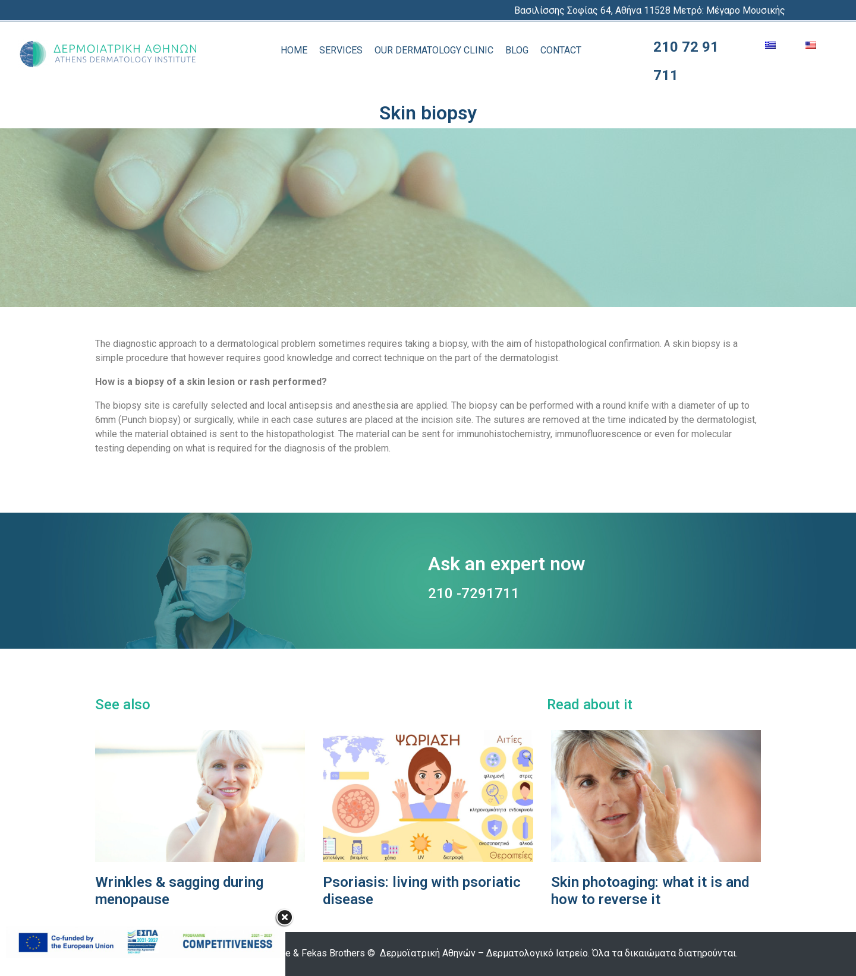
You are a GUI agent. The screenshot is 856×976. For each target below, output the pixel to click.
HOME (294, 50)
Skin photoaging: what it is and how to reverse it (650, 891)
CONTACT (560, 50)
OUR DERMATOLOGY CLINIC (433, 50)
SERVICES (341, 50)
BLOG (516, 50)
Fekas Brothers (333, 953)
